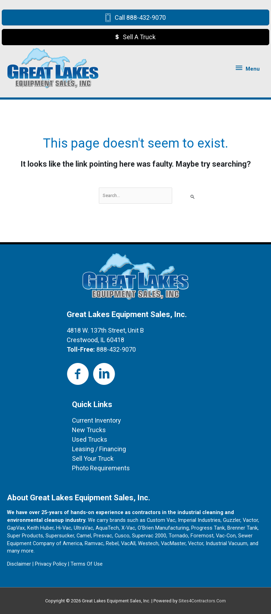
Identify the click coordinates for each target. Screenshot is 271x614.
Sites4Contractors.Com (202, 600)
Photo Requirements (101, 468)
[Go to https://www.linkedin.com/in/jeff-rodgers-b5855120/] (104, 374)
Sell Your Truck (93, 458)
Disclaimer (19, 564)
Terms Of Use (87, 564)
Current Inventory (96, 420)
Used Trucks (89, 439)
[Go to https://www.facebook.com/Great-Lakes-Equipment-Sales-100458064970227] (78, 374)
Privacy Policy (51, 564)
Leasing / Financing (99, 449)
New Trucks (89, 430)
